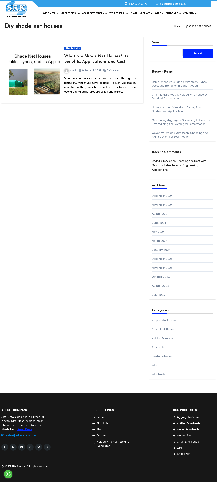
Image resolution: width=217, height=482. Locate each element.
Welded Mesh (117, 13)
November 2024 (162, 204)
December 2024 (162, 195)
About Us (100, 423)
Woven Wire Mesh (186, 429)
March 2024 (159, 240)
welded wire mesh (163, 356)
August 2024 (160, 213)
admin (70, 70)
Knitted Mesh (69, 13)
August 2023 (160, 285)
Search (158, 42)
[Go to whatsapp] (8, 474)
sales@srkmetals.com (173, 4)
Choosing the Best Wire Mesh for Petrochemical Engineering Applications (179, 165)
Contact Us (101, 435)
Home (98, 417)
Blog (97, 429)
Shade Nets (73, 48)
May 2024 (158, 231)
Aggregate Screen (93, 13)
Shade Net (172, 13)
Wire (158, 13)
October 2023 (161, 276)
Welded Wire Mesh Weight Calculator (110, 444)
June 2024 (159, 222)
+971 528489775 (138, 4)
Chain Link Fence (140, 13)
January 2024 (161, 249)
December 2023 (162, 258)
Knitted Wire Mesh (163, 338)
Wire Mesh (49, 13)
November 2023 (162, 267)
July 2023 (158, 294)
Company (188, 13)
